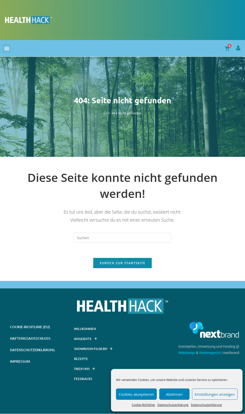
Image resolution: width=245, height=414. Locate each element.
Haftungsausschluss (30, 338)
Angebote (85, 339)
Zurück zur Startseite (123, 263)
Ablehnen (174, 394)
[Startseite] (105, 113)
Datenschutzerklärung (173, 405)
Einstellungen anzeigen (215, 394)
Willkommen (85, 329)
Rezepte (81, 359)
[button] (6, 48)
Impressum (20, 361)
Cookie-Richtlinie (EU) (30, 327)
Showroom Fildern (93, 349)
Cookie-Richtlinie (143, 405)
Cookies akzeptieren (136, 394)
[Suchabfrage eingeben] (122, 238)
